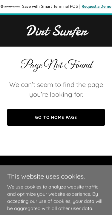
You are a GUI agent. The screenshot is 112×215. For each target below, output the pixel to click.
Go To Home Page (56, 117)
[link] (56, 33)
